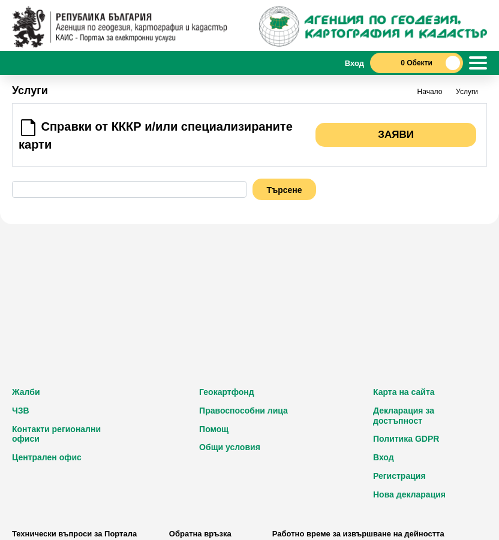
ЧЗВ (20, 410)
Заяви (396, 134)
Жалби (26, 392)
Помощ (214, 429)
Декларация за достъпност (403, 416)
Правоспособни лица (243, 410)
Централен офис (47, 457)
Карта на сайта (404, 392)
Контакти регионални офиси (56, 434)
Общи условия (229, 447)
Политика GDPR (406, 439)
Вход (383, 457)
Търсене (284, 190)
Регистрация (399, 476)
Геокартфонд (226, 392)
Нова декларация (409, 494)
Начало (430, 92)
